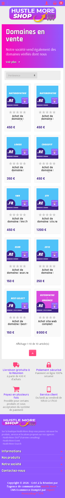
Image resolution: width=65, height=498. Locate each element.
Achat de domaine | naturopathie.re (18, 119)
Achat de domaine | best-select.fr (17, 324)
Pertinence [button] (14, 75)
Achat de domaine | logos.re (18, 170)
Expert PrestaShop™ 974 (38, 491)
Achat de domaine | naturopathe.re (47, 119)
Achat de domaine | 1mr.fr (17, 220)
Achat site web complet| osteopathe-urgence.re (47, 326)
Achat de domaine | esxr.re (17, 271)
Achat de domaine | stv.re (47, 220)
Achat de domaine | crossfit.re (47, 170)
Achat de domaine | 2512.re (47, 272)
